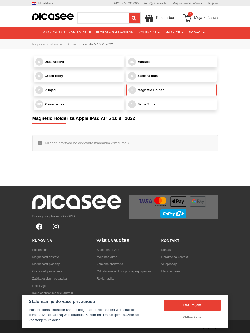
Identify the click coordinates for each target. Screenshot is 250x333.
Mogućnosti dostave (46, 257)
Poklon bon (40, 250)
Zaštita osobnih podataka (49, 278)
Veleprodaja (169, 264)
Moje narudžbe (107, 257)
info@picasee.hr (155, 3)
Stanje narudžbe (108, 250)
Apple (72, 44)
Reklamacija (105, 278)
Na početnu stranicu (47, 44)
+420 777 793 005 (126, 3)
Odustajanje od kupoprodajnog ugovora (124, 271)
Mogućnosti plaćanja (46, 264)
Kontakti (166, 250)
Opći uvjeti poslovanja (47, 271)
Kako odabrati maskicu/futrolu (52, 293)
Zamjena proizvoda (110, 264)
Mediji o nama (171, 271)
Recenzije (39, 286)
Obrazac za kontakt (174, 257)
